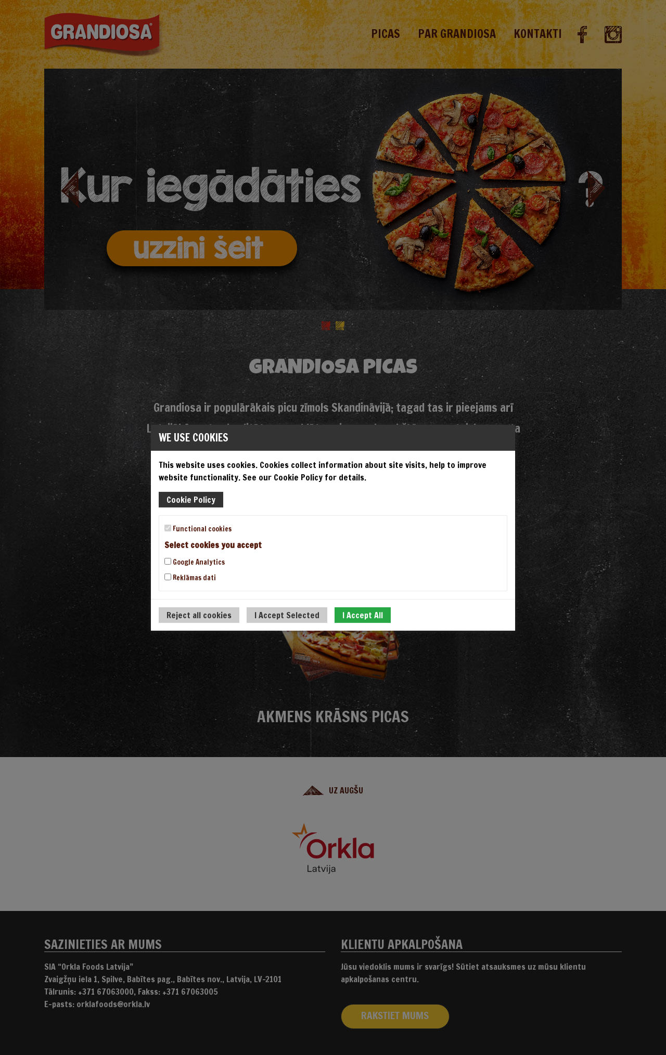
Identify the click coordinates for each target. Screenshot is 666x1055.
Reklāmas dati (190, 577)
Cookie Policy (190, 499)
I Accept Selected (286, 615)
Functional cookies (198, 528)
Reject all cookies (199, 615)
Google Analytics (194, 562)
